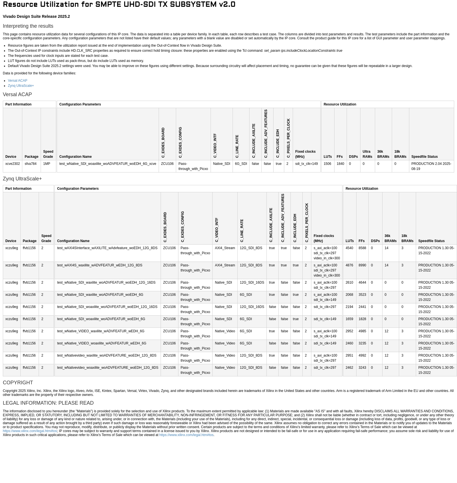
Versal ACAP (17, 81)
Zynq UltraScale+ (21, 86)
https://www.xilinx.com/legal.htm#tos (30, 431)
